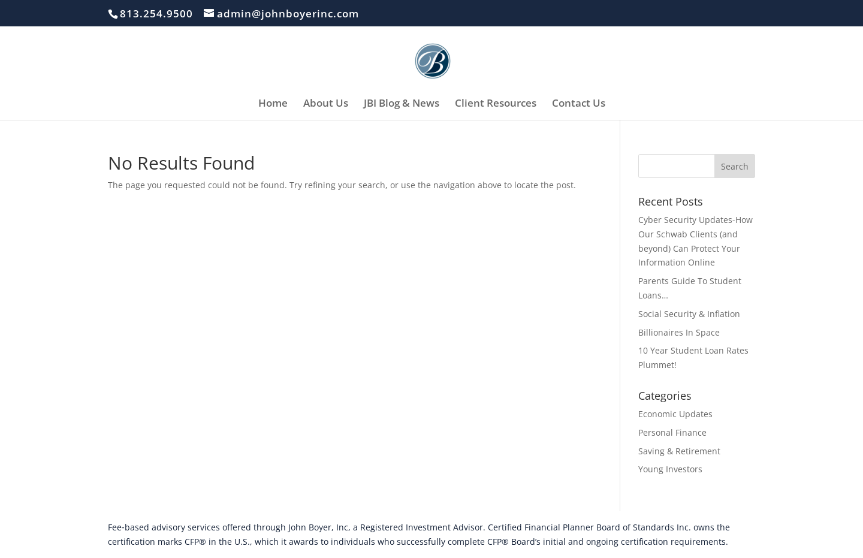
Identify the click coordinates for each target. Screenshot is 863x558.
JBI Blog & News (401, 104)
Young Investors (670, 469)
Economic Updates (675, 414)
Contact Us (578, 104)
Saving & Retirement (679, 451)
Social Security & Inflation (689, 313)
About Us (325, 104)
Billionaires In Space (679, 332)
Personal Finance (672, 432)
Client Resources (495, 104)
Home (273, 104)
